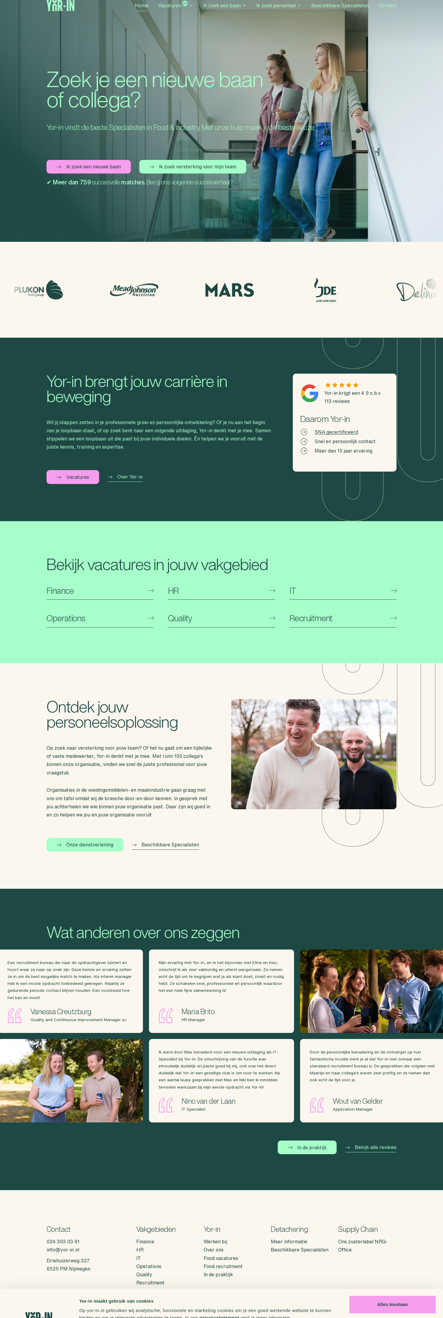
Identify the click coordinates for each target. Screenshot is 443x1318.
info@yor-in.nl (63, 1249)
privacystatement (219, 1289)
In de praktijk (307, 1147)
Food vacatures (221, 1258)
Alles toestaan (392, 1276)
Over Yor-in (125, 476)
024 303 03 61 (63, 1241)
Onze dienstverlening (85, 844)
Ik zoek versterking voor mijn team (192, 166)
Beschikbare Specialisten (340, 13)
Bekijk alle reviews (370, 1147)
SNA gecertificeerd (336, 432)
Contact (387, 13)
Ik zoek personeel (279, 13)
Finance (145, 1241)
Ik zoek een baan (225, 13)
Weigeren (392, 1295)
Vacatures (175, 13)
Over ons (214, 1249)
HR (140, 1249)
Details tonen (93, 1306)
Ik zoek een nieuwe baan (89, 166)
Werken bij (215, 1241)
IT (138, 1258)
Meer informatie (289, 1241)
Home (141, 13)
